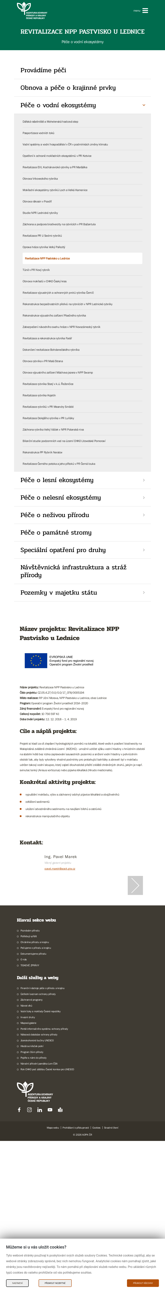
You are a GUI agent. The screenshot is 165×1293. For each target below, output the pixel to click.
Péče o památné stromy (56, 532)
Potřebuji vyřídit (29, 1088)
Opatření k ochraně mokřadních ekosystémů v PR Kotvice (57, 155)
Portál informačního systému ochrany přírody (44, 1180)
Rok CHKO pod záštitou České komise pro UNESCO (47, 1221)
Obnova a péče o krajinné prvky (68, 88)
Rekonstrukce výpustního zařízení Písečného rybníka (54, 315)
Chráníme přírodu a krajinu (35, 1094)
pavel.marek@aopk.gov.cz (59, 868)
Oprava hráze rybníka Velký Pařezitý (44, 247)
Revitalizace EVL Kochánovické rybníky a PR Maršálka (55, 167)
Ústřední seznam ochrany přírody (38, 1146)
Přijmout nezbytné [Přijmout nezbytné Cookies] (55, 1283)
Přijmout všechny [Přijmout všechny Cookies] (143, 1283)
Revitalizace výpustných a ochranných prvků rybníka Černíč (58, 292)
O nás (24, 1111)
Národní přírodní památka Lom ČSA (39, 1215)
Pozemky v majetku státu (59, 592)
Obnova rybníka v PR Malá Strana (43, 361)
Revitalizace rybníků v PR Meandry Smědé (48, 406)
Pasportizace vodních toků (38, 133)
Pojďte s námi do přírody (33, 1209)
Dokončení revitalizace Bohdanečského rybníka (51, 349)
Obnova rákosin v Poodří (37, 201)
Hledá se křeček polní (32, 1198)
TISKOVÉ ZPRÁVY (30, 1117)
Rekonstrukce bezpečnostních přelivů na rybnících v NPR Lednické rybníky (68, 304)
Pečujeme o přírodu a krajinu (36, 1099)
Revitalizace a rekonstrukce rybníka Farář (47, 338)
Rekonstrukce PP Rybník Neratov (42, 452)
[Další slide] (135, 961)
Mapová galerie (28, 1174)
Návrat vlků (26, 1157)
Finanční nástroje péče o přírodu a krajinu (43, 1140)
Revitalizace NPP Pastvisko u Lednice (47, 258)
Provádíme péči (43, 70)
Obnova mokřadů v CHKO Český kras (44, 281)
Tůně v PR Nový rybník (36, 269)
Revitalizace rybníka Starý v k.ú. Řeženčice (48, 384)
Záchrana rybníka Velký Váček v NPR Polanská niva (53, 429)
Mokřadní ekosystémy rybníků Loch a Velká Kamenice (55, 190)
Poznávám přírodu (30, 1082)
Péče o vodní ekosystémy (58, 105)
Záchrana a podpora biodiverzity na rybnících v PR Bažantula (59, 224)
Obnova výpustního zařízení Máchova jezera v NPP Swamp (58, 372)
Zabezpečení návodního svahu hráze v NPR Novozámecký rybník (61, 326)
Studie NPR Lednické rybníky (40, 212)
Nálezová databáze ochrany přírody (39, 1186)
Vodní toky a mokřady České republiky (41, 1163)
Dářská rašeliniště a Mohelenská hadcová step (50, 121)
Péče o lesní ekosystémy (57, 480)
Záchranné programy (32, 1151)
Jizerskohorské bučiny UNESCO (37, 1192)
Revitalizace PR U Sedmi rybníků (42, 235)
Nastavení (17, 1283)
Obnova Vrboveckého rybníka (40, 178)
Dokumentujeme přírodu (33, 1105)
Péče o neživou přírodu (55, 515)
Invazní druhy (28, 1169)
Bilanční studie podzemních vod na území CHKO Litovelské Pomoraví (64, 441)
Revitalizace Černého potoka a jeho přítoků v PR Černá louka (59, 463)
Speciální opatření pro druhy (63, 550)
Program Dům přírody (32, 1204)
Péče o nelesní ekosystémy (61, 497)
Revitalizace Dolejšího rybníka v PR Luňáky (48, 418)
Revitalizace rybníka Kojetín (39, 395)
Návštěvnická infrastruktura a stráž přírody (74, 571)
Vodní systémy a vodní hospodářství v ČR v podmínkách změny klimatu (65, 144)
